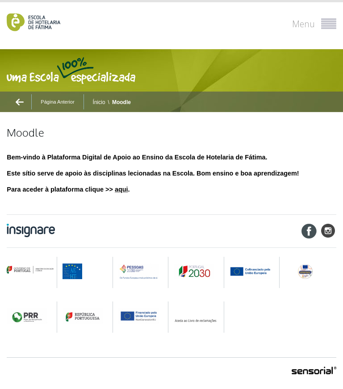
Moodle (121, 102)
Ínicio (99, 102)
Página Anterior (57, 102)
